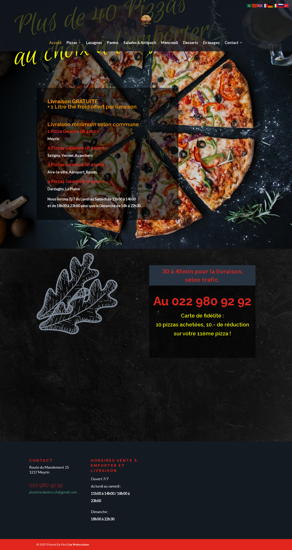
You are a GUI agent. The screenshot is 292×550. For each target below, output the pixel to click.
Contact (231, 43)
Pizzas (72, 43)
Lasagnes (94, 43)
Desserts (190, 43)
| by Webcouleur (78, 544)
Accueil (55, 43)
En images (211, 43)
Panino (112, 43)
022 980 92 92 (211, 301)
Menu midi (169, 43)
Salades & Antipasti (139, 43)
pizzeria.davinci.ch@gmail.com (53, 492)
